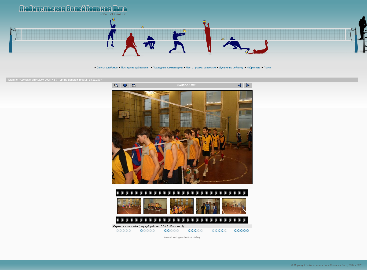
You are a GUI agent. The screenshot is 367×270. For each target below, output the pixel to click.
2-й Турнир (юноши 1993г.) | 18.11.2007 (78, 79)
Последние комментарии (168, 67)
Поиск (267, 67)
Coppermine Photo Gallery (187, 237)
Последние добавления (135, 67)
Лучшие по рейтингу (231, 67)
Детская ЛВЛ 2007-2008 (36, 79)
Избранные (253, 67)
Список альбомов (107, 67)
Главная (13, 79)
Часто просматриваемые (201, 67)
